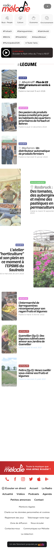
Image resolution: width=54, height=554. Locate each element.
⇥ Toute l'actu (31, 43)
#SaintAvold (43, 31)
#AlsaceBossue (39, 37)
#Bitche (6, 37)
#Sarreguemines (24, 31)
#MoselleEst (21, 37)
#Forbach (7, 31)
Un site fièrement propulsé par (27, 544)
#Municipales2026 (11, 43)
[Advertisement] (27, 418)
